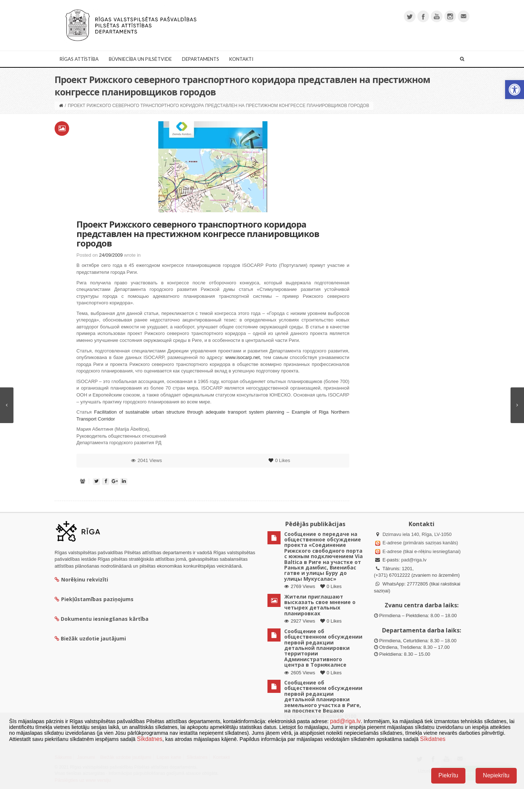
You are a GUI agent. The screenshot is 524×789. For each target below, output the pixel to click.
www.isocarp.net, (243, 357)
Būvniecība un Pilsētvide (140, 59)
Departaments (200, 59)
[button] (514, 89)
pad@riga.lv (413, 560)
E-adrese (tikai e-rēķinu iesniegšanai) (421, 551)
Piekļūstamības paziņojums (94, 599)
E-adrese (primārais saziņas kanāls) (420, 542)
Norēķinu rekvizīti (81, 579)
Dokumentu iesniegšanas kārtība (104, 618)
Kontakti (241, 59)
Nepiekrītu (496, 775)
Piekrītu (448, 775)
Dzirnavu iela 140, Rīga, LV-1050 (417, 534)
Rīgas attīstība (79, 59)
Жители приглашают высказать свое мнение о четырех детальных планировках (320, 605)
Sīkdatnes (149, 739)
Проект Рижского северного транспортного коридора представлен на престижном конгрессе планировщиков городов (197, 233)
